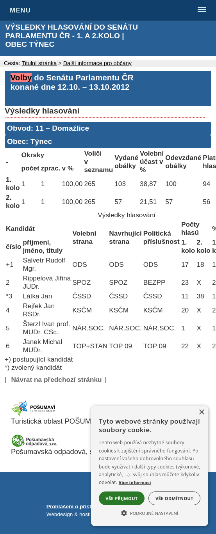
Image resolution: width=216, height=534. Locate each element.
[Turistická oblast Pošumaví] (34, 414)
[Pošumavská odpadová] (34, 445)
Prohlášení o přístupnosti (78, 506)
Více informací (135, 482)
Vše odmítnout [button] (174, 498)
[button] (149, 512)
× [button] (201, 412)
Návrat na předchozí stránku (56, 379)
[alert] (149, 466)
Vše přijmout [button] (121, 498)
